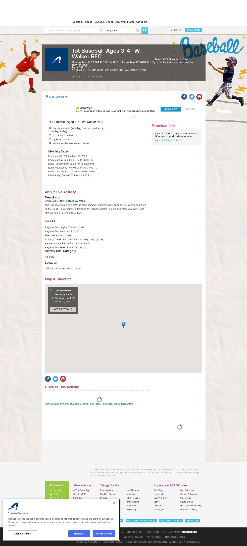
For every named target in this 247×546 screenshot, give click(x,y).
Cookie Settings (189, 532)
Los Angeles (159, 494)
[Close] (114, 502)
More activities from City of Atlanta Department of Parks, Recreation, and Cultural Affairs (89, 404)
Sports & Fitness (82, 21)
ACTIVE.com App (81, 490)
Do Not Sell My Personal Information (180, 532)
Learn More (190, 109)
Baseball (77, 76)
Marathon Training (188, 509)
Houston (157, 506)
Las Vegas (158, 509)
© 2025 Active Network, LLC (139, 542)
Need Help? (175, 30)
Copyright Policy (134, 532)
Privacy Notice (152, 532)
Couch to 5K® (79, 494)
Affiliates (192, 520)
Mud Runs (131, 506)
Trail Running (133, 502)
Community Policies (113, 542)
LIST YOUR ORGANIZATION (141, 520)
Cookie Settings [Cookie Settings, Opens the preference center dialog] (22, 533)
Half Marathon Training (191, 506)
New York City (160, 498)
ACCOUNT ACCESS (171, 520)
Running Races (107, 490)
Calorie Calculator (188, 494)
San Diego (158, 490)
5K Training (185, 498)
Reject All (79, 533)
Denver (157, 502)
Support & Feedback (133, 537)
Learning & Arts (124, 21)
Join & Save (170, 109)
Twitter (57, 494)
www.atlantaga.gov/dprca (168, 140)
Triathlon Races (107, 494)
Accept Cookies (103, 533)
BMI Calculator (187, 490)
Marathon (131, 494)
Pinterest (58, 498)
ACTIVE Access (154, 537)
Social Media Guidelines (88, 542)
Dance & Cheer (104, 21)
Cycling (103, 498)
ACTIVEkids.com (54, 22)
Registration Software (175, 537)
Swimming (131, 509)
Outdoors (141, 21)
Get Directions (63, 309)
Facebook (58, 490)
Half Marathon (133, 490)
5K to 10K (78, 498)
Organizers (193, 30)
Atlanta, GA (95, 76)
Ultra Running (133, 498)
